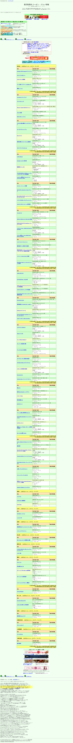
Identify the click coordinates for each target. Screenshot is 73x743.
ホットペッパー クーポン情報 (28, 654)
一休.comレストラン (8, 701)
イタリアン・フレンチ (45, 44)
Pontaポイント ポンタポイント (4, 722)
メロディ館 (19, 553)
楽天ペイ (25, 729)
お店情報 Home (27, 39)
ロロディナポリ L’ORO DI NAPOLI (23, 318)
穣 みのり (18, 387)
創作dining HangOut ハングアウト (23, 391)
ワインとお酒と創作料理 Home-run (23, 412)
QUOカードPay (11, 734)
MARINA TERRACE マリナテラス (23, 487)
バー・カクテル (45, 46)
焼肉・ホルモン (34, 45)
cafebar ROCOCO (20, 273)
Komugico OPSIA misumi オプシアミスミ (24, 71)
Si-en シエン (19, 562)
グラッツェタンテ (20, 625)
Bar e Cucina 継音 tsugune (21, 433)
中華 (28, 45)
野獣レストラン (20, 88)
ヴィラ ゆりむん (20, 634)
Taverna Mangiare (20, 591)
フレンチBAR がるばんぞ (21, 339)
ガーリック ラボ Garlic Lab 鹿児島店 (23, 570)
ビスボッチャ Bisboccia (21, 327)
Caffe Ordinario (20, 156)
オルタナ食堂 (19, 112)
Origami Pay (17, 732)
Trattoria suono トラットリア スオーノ (24, 379)
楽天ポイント (18, 737)
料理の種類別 (42, 61)
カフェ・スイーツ (35, 47)
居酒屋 (35, 43)
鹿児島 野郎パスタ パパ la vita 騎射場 (24, 141)
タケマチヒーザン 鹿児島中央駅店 (23, 358)
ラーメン (29, 47)
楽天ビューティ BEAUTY (28, 673)
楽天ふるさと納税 (25, 734)
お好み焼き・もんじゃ (31, 48)
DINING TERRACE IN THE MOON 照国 (24, 219)
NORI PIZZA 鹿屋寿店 (21, 500)
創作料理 (29, 44)
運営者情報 (15, 679)
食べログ (1, 705)
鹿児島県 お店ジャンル (9, 39)
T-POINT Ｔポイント (21, 722)
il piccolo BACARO (20, 300)
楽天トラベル (2, 737)
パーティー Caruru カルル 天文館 (23, 256)
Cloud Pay (11, 721)
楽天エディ (2, 730)
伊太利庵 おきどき (20, 566)
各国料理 (29, 46)
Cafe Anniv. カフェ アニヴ (21, 97)
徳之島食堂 (19, 643)
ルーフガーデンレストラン (22, 129)
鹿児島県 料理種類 (19, 39)
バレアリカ (19, 496)
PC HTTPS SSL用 (10, 0)
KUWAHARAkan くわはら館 (22, 279)
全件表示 (29, 43)
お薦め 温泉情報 (29, 19)
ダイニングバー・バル (43, 43)
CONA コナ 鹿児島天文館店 (22, 368)
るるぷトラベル (10, 737)
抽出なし (29, 52)
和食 (33, 44)
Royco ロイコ (19, 135)
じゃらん (6, 737)
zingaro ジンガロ (20, 333)
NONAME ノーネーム (21, 513)
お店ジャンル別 (36, 61)
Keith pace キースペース (21, 310)
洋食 (38, 44)
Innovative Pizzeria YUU (21, 600)
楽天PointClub (16, 733)
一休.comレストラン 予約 (27, 658)
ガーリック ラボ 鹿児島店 (21, 576)
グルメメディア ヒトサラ (27, 663)
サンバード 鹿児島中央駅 (21, 343)
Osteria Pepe (19, 504)
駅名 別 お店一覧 (36, 62)
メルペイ (19, 734)
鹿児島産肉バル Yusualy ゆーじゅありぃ (24, 304)
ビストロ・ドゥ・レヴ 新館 (22, 185)
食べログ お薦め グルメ (27, 664)
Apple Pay (6, 733)
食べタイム (2, 728)
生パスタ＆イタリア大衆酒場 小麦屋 (23, 540)
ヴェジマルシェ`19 (20, 101)
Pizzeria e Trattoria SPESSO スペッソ (23, 107)
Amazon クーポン (6, 728)
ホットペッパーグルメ (3, 689)
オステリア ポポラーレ (21, 75)
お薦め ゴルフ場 (44, 19)
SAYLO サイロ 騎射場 (21, 79)
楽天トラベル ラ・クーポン (6, 23)
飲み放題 (32, 52)
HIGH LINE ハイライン (21, 116)
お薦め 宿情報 (36, 19)
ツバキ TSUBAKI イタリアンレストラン (24, 200)
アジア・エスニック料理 (43, 45)
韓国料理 (39, 48)
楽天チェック (9, 730)
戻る (2, 39)
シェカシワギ (19, 517)
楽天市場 (18, 729)
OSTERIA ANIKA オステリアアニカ (23, 362)
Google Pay (3, 721)
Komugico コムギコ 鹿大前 (22, 160)
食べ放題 (36, 52)
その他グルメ (43, 47)
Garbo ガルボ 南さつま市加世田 (23, 604)
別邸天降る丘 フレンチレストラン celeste (24, 526)
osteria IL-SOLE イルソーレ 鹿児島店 (24, 204)
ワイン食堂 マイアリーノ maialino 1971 (24, 84)
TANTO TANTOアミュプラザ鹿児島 (23, 289)
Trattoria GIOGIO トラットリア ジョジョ (24, 456)
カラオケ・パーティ (36, 46)
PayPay (23, 732)
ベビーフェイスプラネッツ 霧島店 (23, 582)
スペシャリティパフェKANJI (22, 475)
